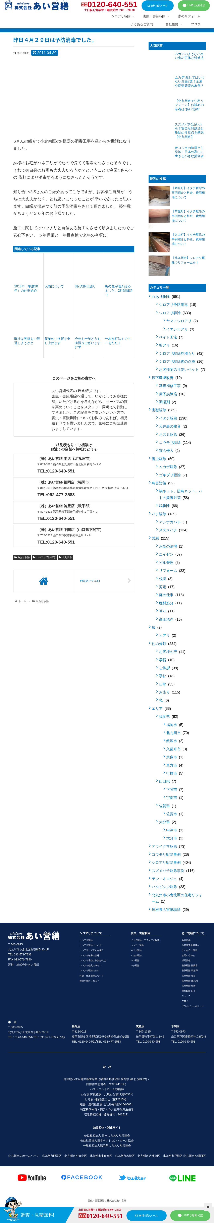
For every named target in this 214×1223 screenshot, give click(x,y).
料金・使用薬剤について (91, 976)
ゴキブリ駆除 (173, 475)
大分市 (174, 838)
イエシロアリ (180, 329)
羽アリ (168, 345)
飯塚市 (174, 741)
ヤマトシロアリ (182, 321)
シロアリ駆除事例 (171, 862)
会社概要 (186, 940)
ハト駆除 (135, 960)
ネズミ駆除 (172, 435)
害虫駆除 (163, 459)
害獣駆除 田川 (189, 991)
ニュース (186, 996)
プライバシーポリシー (193, 1006)
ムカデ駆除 (172, 467)
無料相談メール (157, 5)
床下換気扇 (172, 394)
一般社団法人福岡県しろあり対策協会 (107, 1145)
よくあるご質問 (189, 950)
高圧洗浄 (170, 619)
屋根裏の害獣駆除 (170, 910)
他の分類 (164, 644)
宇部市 (174, 798)
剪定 (166, 587)
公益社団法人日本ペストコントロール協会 (107, 1140)
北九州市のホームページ (23, 1155)
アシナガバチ (173, 522)
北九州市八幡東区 (149, 1155)
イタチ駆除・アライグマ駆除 (145, 940)
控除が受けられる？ (89, 981)
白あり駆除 (22, 557)
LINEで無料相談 (193, 5)
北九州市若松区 (125, 1155)
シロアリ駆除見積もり (181, 353)
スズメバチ (173, 530)
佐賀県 (167, 806)
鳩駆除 (168, 506)
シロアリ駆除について (90, 945)
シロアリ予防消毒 (44, 557)
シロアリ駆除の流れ (89, 970)
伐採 (165, 579)
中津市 (174, 830)
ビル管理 (169, 563)
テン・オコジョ (167, 879)
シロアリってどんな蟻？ (91, 950)
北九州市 (65, 557)
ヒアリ (167, 635)
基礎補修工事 (173, 386)
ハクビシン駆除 (168, 887)
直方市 (174, 765)
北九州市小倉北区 (75, 1155)
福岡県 (168, 717)
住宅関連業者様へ (190, 945)
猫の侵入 (169, 451)
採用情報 (186, 960)
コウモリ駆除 (175, 443)
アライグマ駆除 (168, 846)
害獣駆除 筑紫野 (190, 970)
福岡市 (174, 725)
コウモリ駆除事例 (170, 854)
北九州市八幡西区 (194, 1155)
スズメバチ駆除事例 (173, 871)
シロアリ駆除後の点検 (181, 361)
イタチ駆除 (173, 418)
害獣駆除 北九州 (190, 981)
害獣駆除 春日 (189, 976)
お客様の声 (172, 652)
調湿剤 (167, 402)
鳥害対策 (163, 483)
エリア (161, 709)
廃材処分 (170, 603)
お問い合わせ (188, 955)
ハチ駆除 (164, 514)
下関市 (174, 790)
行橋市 (174, 773)
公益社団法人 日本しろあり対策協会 (107, 1135)
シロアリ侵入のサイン (90, 965)
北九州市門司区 (52, 1155)
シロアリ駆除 (175, 313)
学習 (166, 660)
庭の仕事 (171, 595)
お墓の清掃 (171, 546)
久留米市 (176, 749)
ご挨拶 (168, 668)
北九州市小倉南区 (101, 1155)
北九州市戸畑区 (172, 1155)
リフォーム (172, 571)
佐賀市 (174, 814)
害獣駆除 (164, 410)
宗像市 (174, 757)
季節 (166, 676)
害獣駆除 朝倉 (189, 986)
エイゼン (170, 554)
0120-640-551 (113, 4)
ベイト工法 (171, 337)
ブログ (185, 1001)
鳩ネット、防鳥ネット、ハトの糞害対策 (180, 494)
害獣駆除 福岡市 (190, 965)
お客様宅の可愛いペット (182, 370)
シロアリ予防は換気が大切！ (93, 960)
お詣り (169, 692)
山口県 (167, 781)
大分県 (167, 822)
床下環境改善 (167, 378)
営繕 (160, 538)
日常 (166, 684)
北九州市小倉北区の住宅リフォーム (177, 898)
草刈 (166, 611)
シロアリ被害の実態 (89, 955)
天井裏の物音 (173, 426)
